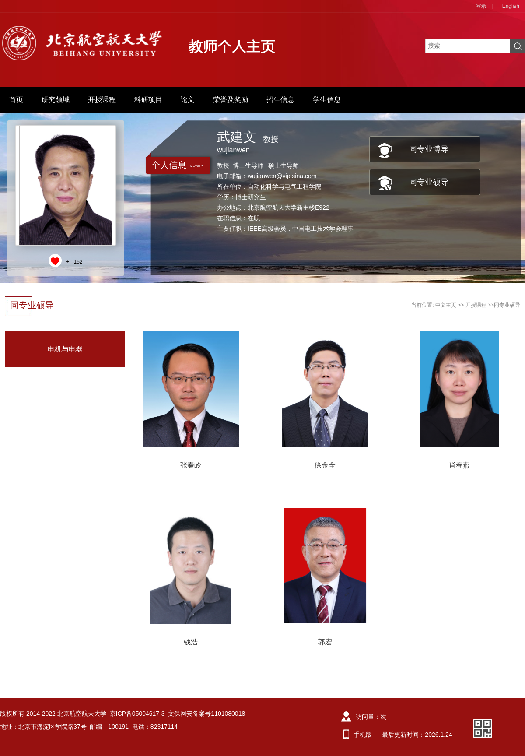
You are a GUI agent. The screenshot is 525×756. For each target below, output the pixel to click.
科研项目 (148, 99)
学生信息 (327, 99)
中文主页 (445, 305)
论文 (188, 99)
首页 (16, 99)
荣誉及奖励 (230, 99)
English (510, 6)
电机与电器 (65, 349)
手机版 (363, 734)
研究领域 (56, 99)
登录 (481, 6)
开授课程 (102, 99)
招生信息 (280, 99)
